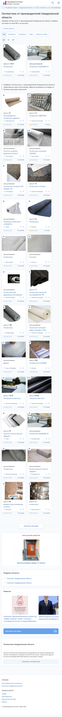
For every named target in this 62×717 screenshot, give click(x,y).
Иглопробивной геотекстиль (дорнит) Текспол (11, 117)
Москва (32, 227)
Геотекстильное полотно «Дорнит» (38, 470)
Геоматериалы (38, 8)
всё (4, 34)
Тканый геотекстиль (36, 398)
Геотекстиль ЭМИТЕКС (37, 116)
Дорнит (6, 363)
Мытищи (7, 509)
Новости (4, 704)
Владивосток (34, 474)
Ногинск (33, 262)
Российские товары (11, 8)
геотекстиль (33, 504)
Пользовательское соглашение (12, 686)
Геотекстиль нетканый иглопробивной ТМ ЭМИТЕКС (37, 293)
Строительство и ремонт (36, 8)
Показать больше (31, 526)
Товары (4, 696)
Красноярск (8, 262)
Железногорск (9, 297)
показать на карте (41, 34)
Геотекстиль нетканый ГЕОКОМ (37, 152)
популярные (22, 34)
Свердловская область (26, 8)
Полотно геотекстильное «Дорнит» (12, 435)
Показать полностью (31, 664)
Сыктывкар (8, 156)
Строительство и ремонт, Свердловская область (50, 8)
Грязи (6, 227)
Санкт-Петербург (9, 368)
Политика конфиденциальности (12, 688)
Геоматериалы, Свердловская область (52, 8)
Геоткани (32, 257)
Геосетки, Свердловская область (19, 578)
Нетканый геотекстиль (12, 398)
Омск (6, 439)
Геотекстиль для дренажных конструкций (12, 293)
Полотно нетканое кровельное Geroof (10, 152)
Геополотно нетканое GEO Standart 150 (13, 187)
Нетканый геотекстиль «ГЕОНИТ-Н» (12, 223)
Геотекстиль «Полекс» (37, 186)
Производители (7, 699)
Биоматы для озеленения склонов (13, 505)
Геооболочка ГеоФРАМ (37, 363)
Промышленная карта (9, 701)
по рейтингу (12, 34)
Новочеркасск (9, 121)
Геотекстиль (43, 8)
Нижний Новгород (36, 121)
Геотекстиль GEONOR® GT (39, 67)
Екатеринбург (8, 72)
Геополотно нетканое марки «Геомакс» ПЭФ (37, 329)
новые (31, 34)
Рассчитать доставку (31, 634)
